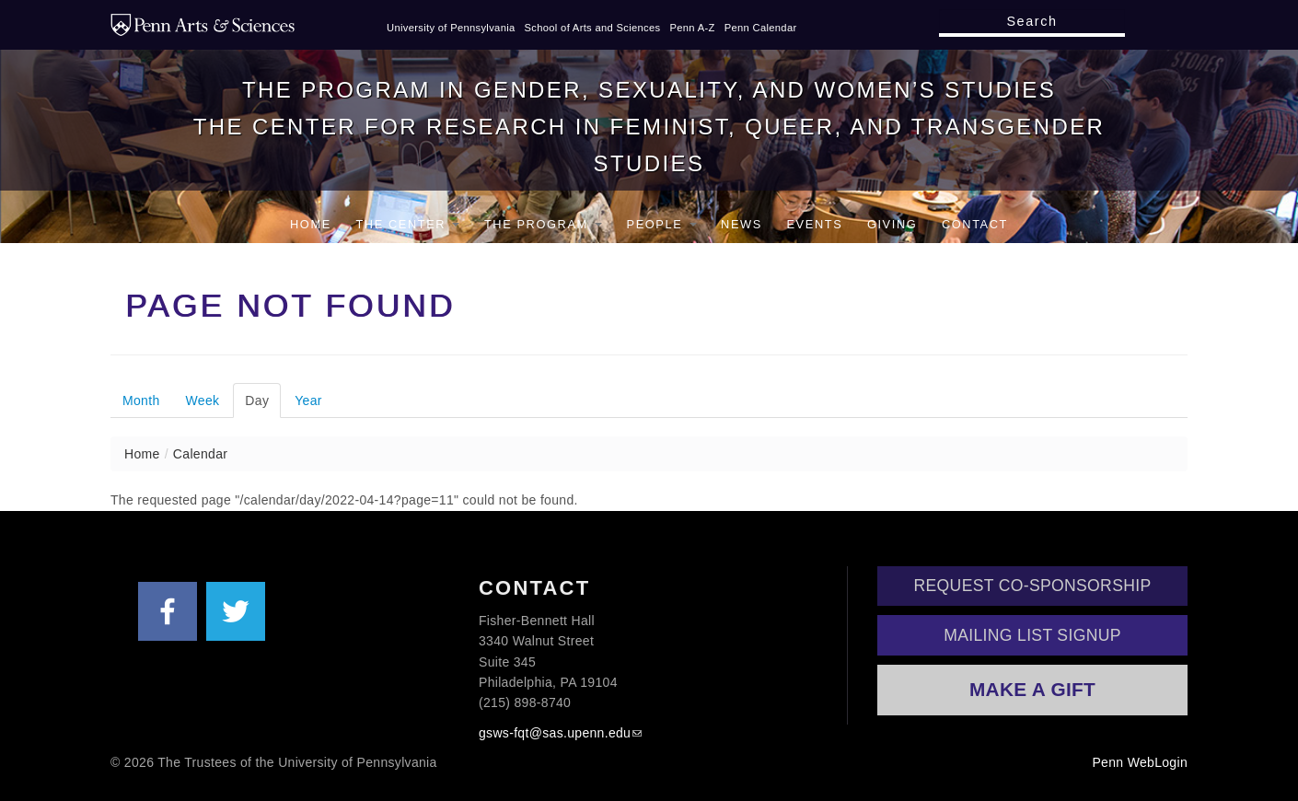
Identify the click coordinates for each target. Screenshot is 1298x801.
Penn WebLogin (1140, 762)
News (741, 224)
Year (308, 400)
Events (814, 224)
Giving (892, 224)
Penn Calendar (760, 27)
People (662, 224)
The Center (407, 224)
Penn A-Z (691, 27)
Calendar (200, 454)
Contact (975, 224)
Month (141, 400)
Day (263, 399)
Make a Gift (1032, 689)
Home (310, 224)
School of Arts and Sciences (593, 27)
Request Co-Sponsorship (1033, 585)
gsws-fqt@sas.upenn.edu (555, 733)
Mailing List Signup (1032, 635)
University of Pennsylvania (451, 27)
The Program (543, 224)
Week (203, 400)
